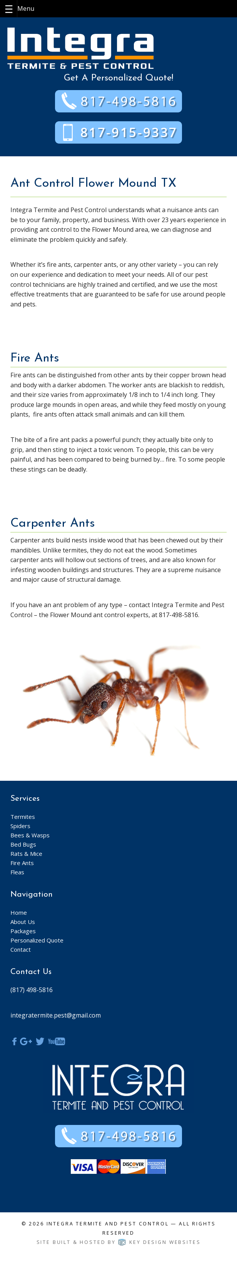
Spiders (20, 826)
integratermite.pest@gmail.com (55, 1015)
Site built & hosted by (119, 1242)
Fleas (17, 872)
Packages (23, 931)
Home (18, 912)
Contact (20, 949)
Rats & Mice (26, 853)
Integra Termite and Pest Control (108, 1223)
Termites (22, 816)
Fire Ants (22, 863)
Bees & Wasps (30, 835)
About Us (22, 922)
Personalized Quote (36, 940)
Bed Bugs (23, 844)
